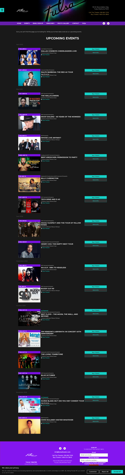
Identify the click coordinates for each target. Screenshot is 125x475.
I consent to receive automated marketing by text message (93, 463)
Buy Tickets (95, 49)
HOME (19, 23)
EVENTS (27, 23)
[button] (2, 10)
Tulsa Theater (46, 54)
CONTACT (75, 23)
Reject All (105, 471)
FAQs (84, 23)
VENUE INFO (50, 23)
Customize (93, 471)
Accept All (117, 471)
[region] (62, 470)
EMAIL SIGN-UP (38, 23)
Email (94, 452)
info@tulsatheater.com (62, 452)
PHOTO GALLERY (63, 23)
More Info (96, 52)
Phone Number (94, 457)
